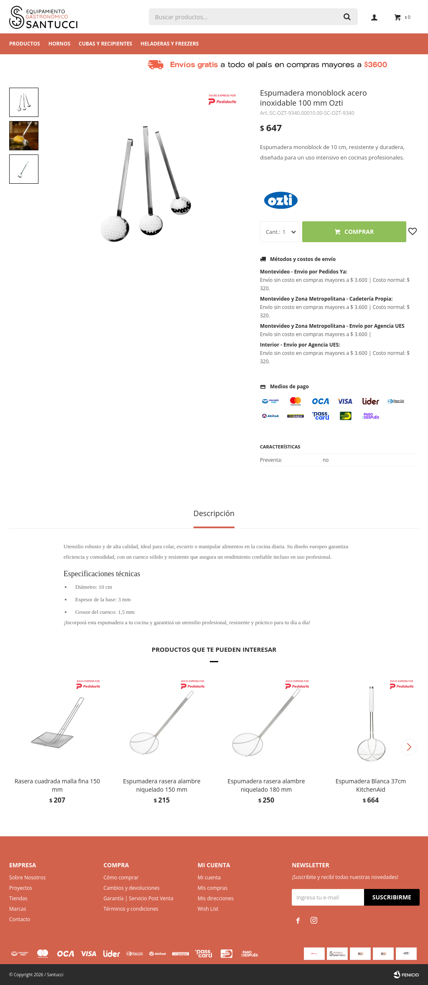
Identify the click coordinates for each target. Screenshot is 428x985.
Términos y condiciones (130, 908)
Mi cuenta (209, 877)
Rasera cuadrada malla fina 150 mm (57, 785)
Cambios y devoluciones (131, 887)
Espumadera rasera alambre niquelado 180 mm (266, 785)
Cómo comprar (120, 877)
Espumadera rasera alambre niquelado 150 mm (161, 785)
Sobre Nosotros (27, 877)
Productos (24, 43)
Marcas (17, 908)
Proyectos (20, 887)
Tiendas (18, 898)
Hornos (59, 43)
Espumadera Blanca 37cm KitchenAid (371, 785)
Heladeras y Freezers (169, 43)
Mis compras (212, 887)
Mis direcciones (216, 898)
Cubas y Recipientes (105, 43)
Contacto (19, 919)
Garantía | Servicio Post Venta (138, 898)
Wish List (208, 908)
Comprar (359, 231)
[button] (409, 747)
